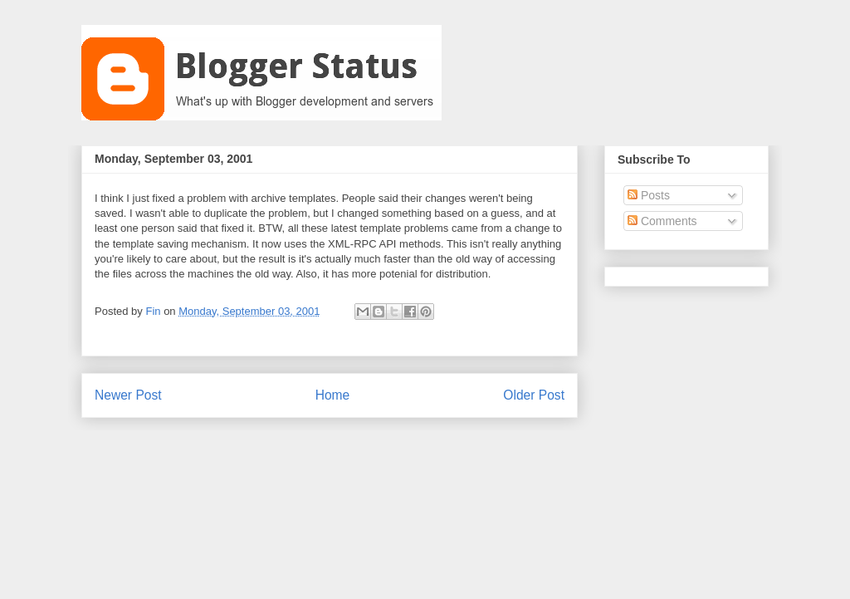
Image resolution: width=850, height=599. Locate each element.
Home (332, 395)
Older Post (533, 395)
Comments (662, 221)
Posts (649, 195)
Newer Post (128, 395)
